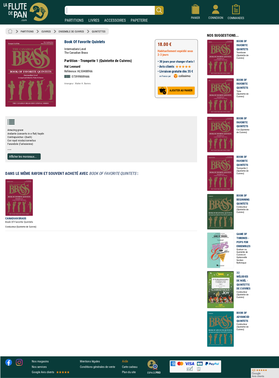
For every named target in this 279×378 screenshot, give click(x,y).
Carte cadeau (129, 366)
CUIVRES (46, 31)
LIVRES (93, 20)
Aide (125, 361)
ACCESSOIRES (115, 20)
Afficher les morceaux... (23, 156)
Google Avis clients (50, 372)
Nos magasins (40, 361)
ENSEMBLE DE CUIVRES (71, 31)
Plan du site (129, 372)
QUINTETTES (98, 31)
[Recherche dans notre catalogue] (114, 10)
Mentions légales (90, 361)
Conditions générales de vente (100, 366)
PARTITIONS (74, 20)
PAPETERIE (139, 20)
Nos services (39, 366)
